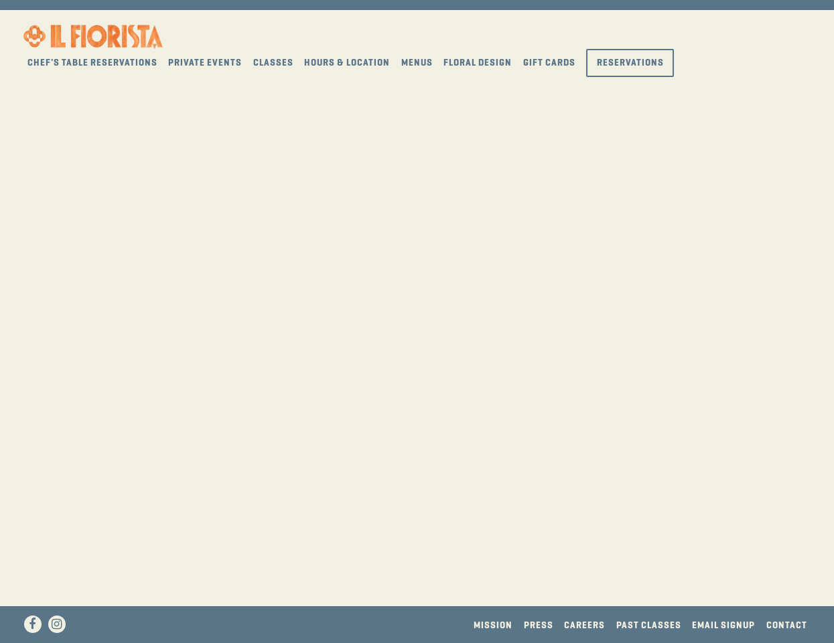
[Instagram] (57, 624)
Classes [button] (273, 62)
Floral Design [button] (477, 62)
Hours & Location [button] (347, 62)
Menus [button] (417, 62)
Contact (786, 625)
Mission (493, 625)
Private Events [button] (205, 62)
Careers (584, 625)
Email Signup (723, 625)
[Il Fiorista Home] (93, 35)
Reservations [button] (630, 62)
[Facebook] (33, 624)
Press (538, 625)
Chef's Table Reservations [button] (92, 62)
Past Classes (648, 625)
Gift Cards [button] (549, 62)
